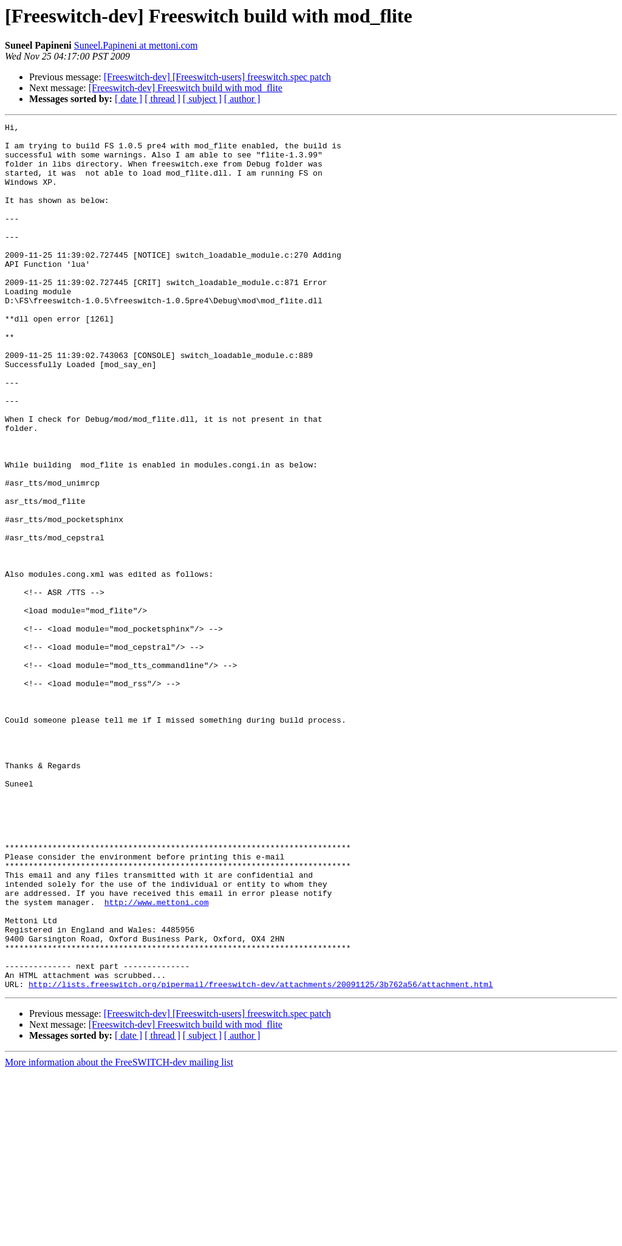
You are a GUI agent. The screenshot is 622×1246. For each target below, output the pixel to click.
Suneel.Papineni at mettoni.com (136, 45)
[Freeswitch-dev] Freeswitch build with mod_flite (185, 88)
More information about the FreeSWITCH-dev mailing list (119, 1235)
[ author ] (242, 99)
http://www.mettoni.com (156, 1058)
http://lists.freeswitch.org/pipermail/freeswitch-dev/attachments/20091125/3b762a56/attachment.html (261, 1157)
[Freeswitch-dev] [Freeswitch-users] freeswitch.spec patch (217, 77)
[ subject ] (202, 99)
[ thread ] (162, 99)
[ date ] (128, 99)
